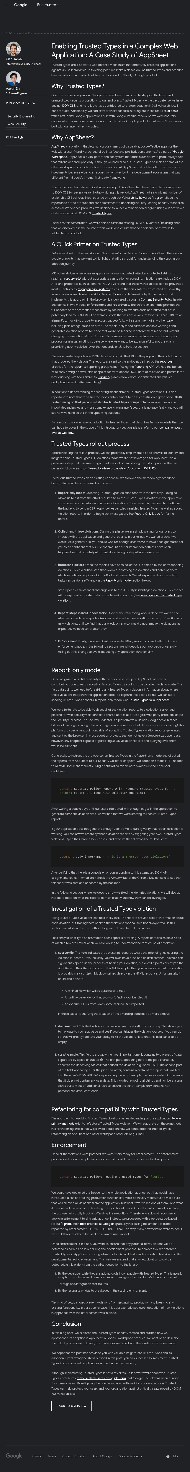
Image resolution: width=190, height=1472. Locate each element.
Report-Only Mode (147, 514)
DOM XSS (68, 106)
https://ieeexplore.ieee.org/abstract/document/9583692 (117, 468)
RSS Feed (15, 137)
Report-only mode (118, 580)
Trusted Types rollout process (149, 700)
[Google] (15, 1456)
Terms (52, 1455)
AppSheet (58, 146)
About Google (102, 1455)
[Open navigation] (5, 5)
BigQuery (104, 377)
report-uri (166, 362)
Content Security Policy (156, 300)
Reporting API (144, 367)
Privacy (37, 1455)
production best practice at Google (88, 1222)
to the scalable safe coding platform (101, 1377)
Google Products (130, 1455)
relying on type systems (94, 289)
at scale (172, 111)
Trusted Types (102, 213)
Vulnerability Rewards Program (142, 198)
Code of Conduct (74, 1455)
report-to (80, 367)
